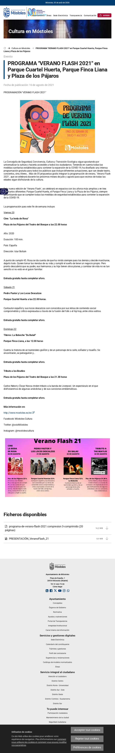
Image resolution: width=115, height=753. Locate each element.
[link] (25, 12)
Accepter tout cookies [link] (87, 729)
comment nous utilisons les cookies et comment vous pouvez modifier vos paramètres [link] (39, 742)
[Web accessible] (3, 191)
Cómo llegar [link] (57, 587)
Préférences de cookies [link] (87, 747)
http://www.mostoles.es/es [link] (19, 412)
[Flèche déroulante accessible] (6, 191)
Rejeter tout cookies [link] (87, 738)
